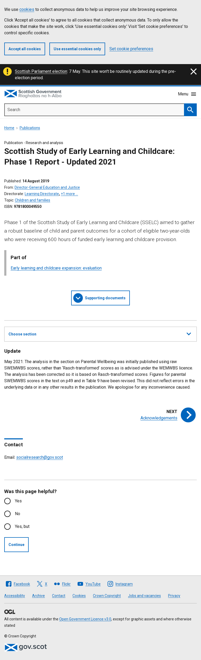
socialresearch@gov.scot (39, 457)
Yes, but (22, 526)
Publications (30, 128)
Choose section (99, 333)
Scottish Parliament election (41, 71)
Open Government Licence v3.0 (85, 619)
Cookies (79, 596)
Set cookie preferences (131, 48)
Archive (38, 596)
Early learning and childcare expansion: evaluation (56, 268)
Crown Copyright (107, 596)
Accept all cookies (24, 49)
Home (9, 128)
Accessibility (14, 596)
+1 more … (69, 194)
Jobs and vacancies (144, 596)
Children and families (32, 200)
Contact (58, 596)
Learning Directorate (42, 194)
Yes (18, 500)
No (17, 513)
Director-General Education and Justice (47, 187)
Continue (16, 545)
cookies (26, 9)
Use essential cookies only (77, 49)
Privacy (174, 596)
